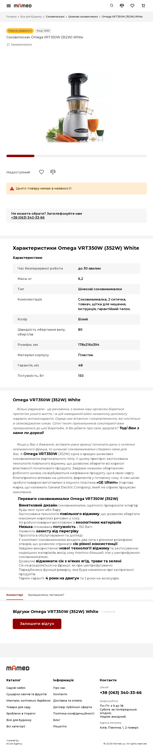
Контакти (60, 695)
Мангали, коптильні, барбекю (28, 702)
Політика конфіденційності (73, 715)
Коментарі (16, 596)
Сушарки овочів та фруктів (26, 695)
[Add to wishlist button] (42, 172)
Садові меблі (15, 689)
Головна (11, 16)
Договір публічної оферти (72, 708)
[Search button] (111, 6)
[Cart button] (143, 6)
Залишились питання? (54, 596)
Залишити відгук (21, 44)
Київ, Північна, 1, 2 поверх (119, 729)
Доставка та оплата (67, 702)
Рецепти (60, 728)
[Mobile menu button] (8, 5)
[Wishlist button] (132, 6)
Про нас (59, 689)
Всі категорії (15, 728)
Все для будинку (31, 16)
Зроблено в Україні (20, 715)
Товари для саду (18, 708)
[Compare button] (122, 6)
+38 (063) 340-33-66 (28, 218)
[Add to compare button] (54, 172)
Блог (56, 721)
